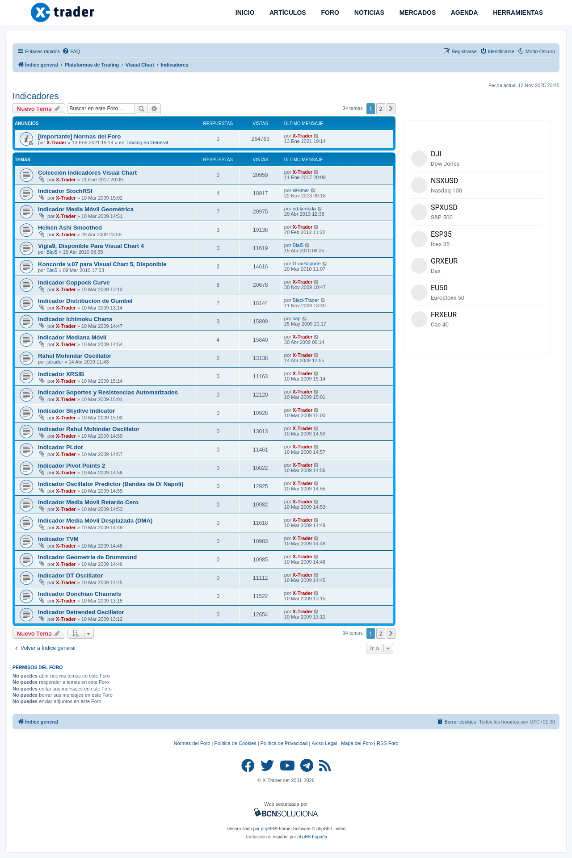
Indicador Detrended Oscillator (81, 612)
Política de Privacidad (284, 743)
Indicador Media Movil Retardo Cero (88, 502)
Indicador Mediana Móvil (72, 337)
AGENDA (463, 12)
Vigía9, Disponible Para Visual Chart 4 (91, 246)
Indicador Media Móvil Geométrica (86, 209)
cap (297, 318)
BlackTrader (306, 300)
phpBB (267, 828)
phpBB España (312, 836)
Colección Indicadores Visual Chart (87, 172)
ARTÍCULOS (287, 12)
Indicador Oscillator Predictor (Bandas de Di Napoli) (110, 484)
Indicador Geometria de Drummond (87, 557)
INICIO (244, 12)
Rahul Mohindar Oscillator (74, 355)
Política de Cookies (235, 743)
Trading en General (147, 142)
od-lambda (304, 208)
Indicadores (36, 96)
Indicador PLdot (60, 447)
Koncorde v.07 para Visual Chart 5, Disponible (102, 264)
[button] (391, 108)
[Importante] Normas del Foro (79, 136)
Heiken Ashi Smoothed (70, 227)
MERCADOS (417, 12)
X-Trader (56, 142)
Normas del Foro (192, 743)
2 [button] (380, 109)
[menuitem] (71, 51)
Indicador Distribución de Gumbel (85, 300)
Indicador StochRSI (65, 191)
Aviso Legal (324, 743)
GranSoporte (307, 263)
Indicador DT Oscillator (70, 575)
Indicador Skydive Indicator (76, 410)
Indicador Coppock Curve (73, 282)
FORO (329, 12)
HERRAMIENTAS (517, 12)
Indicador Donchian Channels (79, 593)
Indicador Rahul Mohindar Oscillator (88, 429)
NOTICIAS (368, 12)
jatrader (54, 361)
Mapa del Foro (357, 743)
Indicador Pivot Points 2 (71, 465)
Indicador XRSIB (61, 374)
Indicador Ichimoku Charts (75, 319)
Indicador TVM (58, 539)
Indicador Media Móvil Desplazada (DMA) (95, 520)
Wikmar (301, 190)
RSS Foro (387, 743)
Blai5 (51, 252)
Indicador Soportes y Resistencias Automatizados (108, 392)
